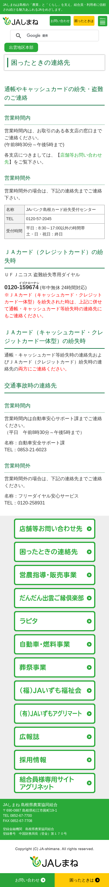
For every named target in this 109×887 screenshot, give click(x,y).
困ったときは (84, 21)
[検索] (54, 35)
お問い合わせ (60, 21)
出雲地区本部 (21, 47)
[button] (102, 21)
